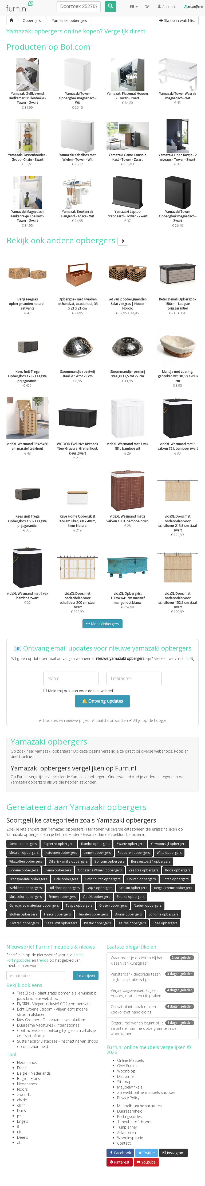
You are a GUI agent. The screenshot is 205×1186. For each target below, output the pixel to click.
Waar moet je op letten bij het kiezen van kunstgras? (152, 960)
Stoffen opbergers (23, 914)
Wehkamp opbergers (25, 888)
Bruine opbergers (128, 914)
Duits (21, 1110)
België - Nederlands (34, 1073)
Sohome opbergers (163, 914)
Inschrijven (86, 975)
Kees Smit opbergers (61, 923)
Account (166, 6)
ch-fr (21, 1105)
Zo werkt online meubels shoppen (146, 1092)
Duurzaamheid (130, 1111)
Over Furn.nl (127, 1065)
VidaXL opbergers (96, 896)
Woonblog (126, 1071)
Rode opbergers (177, 870)
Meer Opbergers (102, 623)
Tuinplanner (127, 1127)
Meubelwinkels (129, 1087)
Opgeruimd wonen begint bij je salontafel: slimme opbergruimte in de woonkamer (152, 1028)
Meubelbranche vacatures (139, 1105)
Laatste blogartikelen (131, 947)
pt (19, 1115)
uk (19, 1131)
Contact (124, 1143)
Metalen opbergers (23, 852)
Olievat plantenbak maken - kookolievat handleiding (152, 1009)
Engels (22, 1121)
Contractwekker (30, 1030)
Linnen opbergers (97, 852)
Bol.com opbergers (109, 861)
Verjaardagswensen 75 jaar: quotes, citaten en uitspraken (152, 993)
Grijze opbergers (99, 888)
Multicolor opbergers (25, 896)
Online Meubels (130, 1060)
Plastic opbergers (97, 923)
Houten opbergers (141, 879)
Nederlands (27, 1062)
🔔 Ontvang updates (102, 701)
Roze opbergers (165, 923)
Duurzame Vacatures (35, 1025)
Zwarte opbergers (130, 843)
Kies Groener (28, 1019)
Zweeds (24, 1094)
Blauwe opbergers (132, 923)
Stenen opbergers (23, 843)
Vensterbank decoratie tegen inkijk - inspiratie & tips (152, 977)
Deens (22, 1137)
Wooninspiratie (130, 1137)
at (19, 1142)
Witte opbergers (169, 852)
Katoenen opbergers (61, 852)
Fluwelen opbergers (93, 914)
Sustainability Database (37, 1041)
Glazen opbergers (113, 905)
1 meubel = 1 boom (134, 1121)
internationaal (68, 1025)
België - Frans (28, 1078)
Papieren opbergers (59, 843)
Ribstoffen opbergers (25, 861)
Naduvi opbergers (147, 905)
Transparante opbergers (28, 879)
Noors (22, 1089)
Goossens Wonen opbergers (100, 870)
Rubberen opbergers (134, 852)
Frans (21, 1067)
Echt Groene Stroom (35, 1009)
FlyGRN (23, 1003)
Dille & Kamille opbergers (68, 861)
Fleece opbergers (57, 914)
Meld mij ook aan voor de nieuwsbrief (78, 690)
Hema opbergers (58, 870)
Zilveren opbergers (24, 923)
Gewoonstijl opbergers (168, 843)
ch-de (22, 1099)
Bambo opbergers (95, 843)
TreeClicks (25, 993)
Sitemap (124, 1081)
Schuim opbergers (133, 888)
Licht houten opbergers (102, 879)
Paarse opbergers (130, 896)
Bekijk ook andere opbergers (67, 240)
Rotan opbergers (175, 879)
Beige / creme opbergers (173, 888)
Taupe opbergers (79, 905)
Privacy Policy (128, 1097)
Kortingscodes (129, 1116)
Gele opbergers (66, 879)
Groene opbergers (23, 870)
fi (18, 1126)
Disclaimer (126, 1076)
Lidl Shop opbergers (64, 888)
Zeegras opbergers (143, 870)
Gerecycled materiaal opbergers (34, 905)
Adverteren (126, 1132)
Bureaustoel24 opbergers (150, 861)
